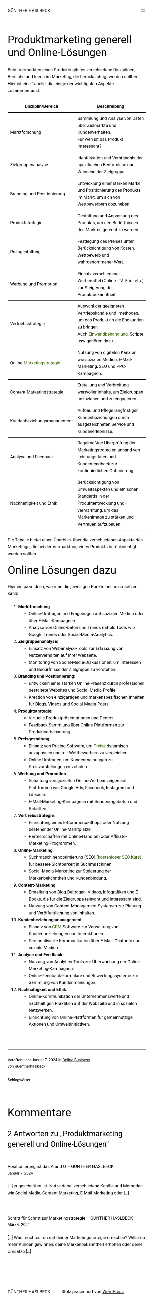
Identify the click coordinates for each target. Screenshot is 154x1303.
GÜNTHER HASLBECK (29, 10)
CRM (57, 926)
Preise (100, 746)
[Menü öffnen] (143, 11)
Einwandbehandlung (108, 334)
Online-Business (76, 1060)
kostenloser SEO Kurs (119, 857)
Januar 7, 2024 (20, 1173)
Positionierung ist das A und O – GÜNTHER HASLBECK (61, 1166)
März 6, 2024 (19, 1224)
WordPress (113, 1291)
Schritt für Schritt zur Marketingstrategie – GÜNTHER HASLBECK (70, 1218)
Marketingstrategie (42, 362)
